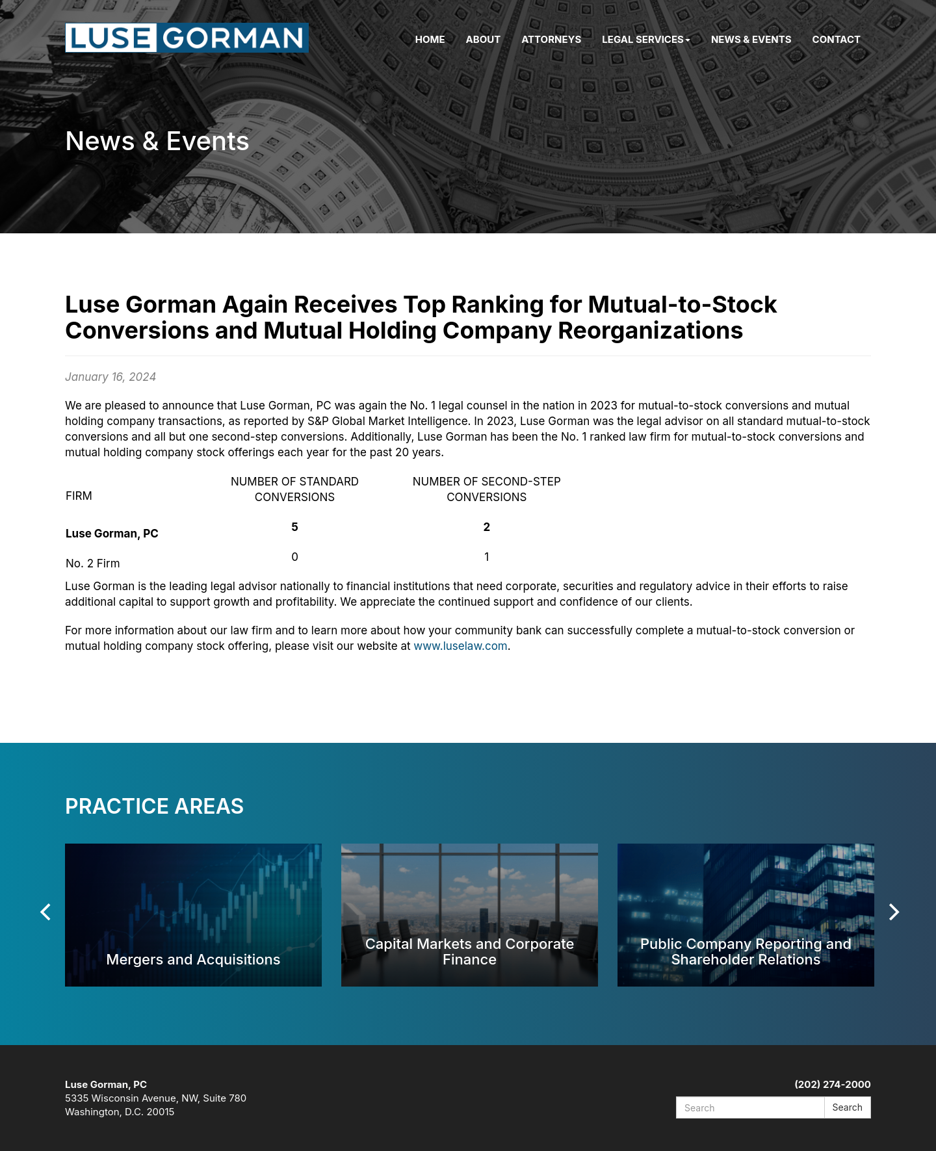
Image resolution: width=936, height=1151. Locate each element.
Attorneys (551, 39)
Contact (836, 39)
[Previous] (46, 912)
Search (848, 1107)
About (483, 39)
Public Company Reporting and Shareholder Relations (746, 951)
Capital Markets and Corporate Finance (470, 951)
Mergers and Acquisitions (193, 959)
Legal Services (646, 39)
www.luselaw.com (460, 646)
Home (430, 39)
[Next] (892, 912)
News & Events (751, 39)
